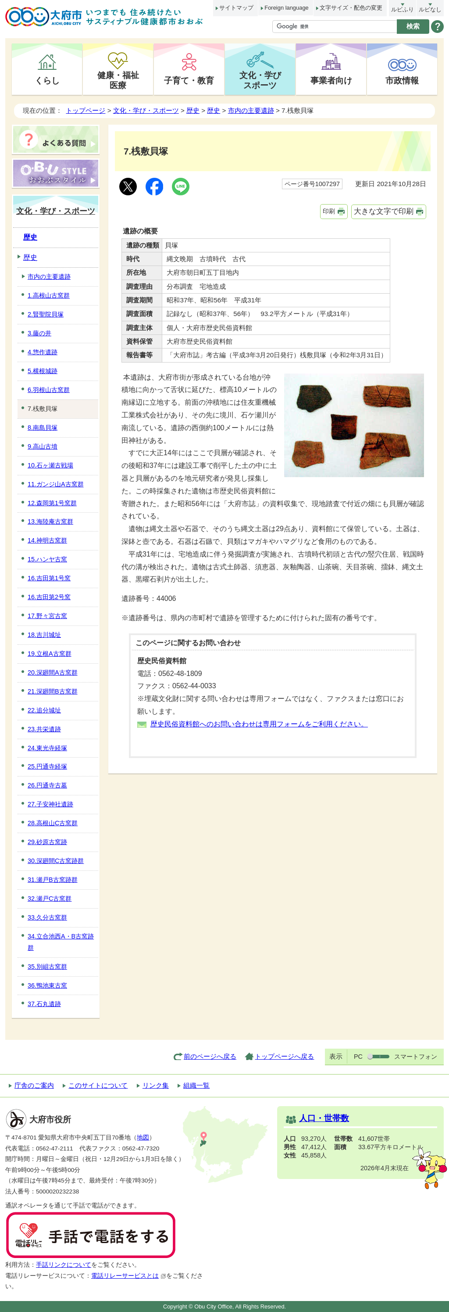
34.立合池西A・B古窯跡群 (61, 942)
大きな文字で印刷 (383, 211)
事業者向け (331, 80)
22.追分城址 (44, 710)
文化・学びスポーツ (260, 80)
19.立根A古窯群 (49, 653)
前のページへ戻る (210, 1056)
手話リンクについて (63, 1265)
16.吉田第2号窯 (49, 596)
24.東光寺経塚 (47, 747)
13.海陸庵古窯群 (50, 521)
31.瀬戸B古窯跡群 (53, 879)
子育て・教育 (189, 80)
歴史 (193, 110)
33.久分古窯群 (47, 917)
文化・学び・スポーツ (146, 110)
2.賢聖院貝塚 (46, 314)
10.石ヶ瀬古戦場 (50, 465)
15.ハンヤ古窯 (47, 559)
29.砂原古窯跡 (47, 841)
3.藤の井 (39, 333)
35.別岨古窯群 (47, 966)
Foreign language (286, 7)
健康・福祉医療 (118, 80)
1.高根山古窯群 (49, 295)
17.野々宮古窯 (47, 615)
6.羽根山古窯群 (49, 389)
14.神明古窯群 (47, 540)
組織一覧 (196, 1085)
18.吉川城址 (44, 634)
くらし (47, 80)
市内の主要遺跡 (251, 110)
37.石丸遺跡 (44, 1003)
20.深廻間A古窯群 (53, 672)
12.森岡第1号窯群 (52, 503)
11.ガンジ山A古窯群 (56, 484)
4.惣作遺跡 (42, 352)
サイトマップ (236, 7)
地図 (143, 1137)
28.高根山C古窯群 (53, 823)
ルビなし (430, 9)
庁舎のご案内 (34, 1085)
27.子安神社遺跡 (50, 804)
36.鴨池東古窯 (47, 985)
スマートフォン (415, 1056)
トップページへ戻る (284, 1056)
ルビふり (402, 9)
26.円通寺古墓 (47, 785)
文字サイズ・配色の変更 (351, 7)
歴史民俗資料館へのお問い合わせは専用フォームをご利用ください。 (259, 724)
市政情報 (402, 80)
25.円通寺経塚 (47, 766)
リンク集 (156, 1085)
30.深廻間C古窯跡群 (56, 860)
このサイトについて (98, 1085)
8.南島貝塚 (42, 427)
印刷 (329, 211)
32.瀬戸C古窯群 (49, 898)
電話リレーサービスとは (128, 1275)
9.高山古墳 (42, 446)
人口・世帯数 (324, 1118)
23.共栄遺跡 (44, 729)
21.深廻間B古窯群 (53, 691)
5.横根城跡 (42, 370)
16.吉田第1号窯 (49, 578)
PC (358, 1056)
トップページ (85, 110)
